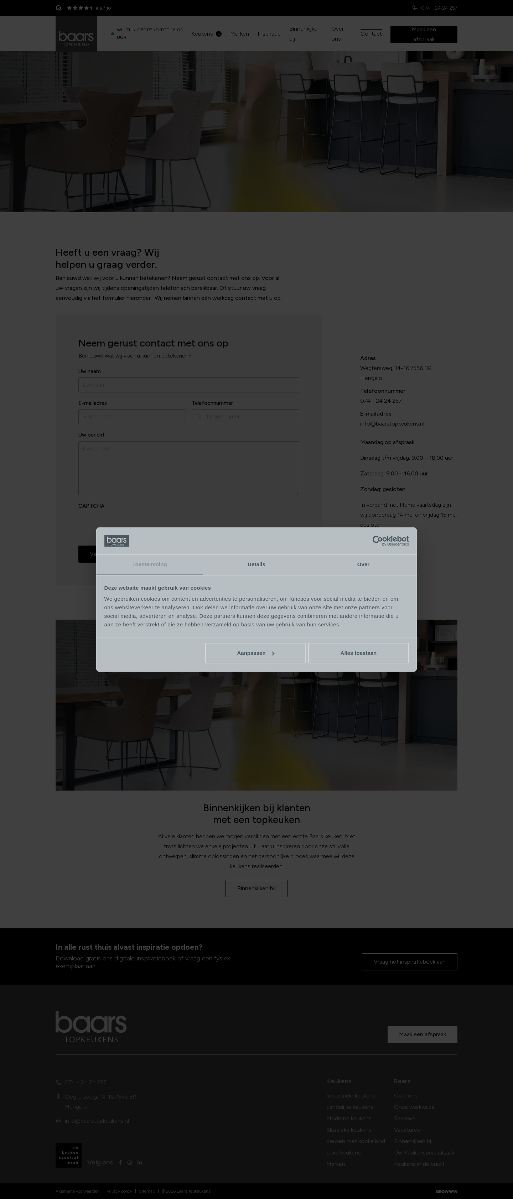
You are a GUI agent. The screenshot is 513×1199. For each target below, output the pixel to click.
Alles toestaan (359, 653)
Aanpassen (255, 653)
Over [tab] (363, 564)
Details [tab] (256, 564)
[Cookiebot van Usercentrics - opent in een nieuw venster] (378, 541)
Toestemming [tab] (149, 564)
